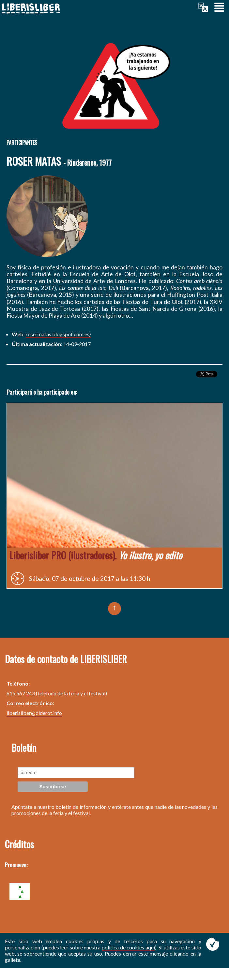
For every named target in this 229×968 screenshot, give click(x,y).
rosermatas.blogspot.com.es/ (58, 334)
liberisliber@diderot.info (34, 713)
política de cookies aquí (128, 947)
